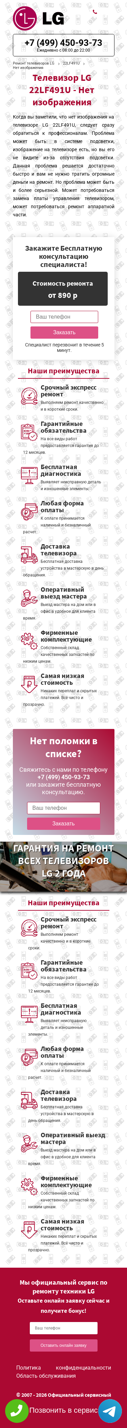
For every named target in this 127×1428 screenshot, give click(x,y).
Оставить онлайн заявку (64, 1345)
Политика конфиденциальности (63, 1367)
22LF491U (71, 63)
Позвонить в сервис (63, 1410)
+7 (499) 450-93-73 (63, 43)
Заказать (64, 332)
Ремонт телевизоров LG (34, 63)
